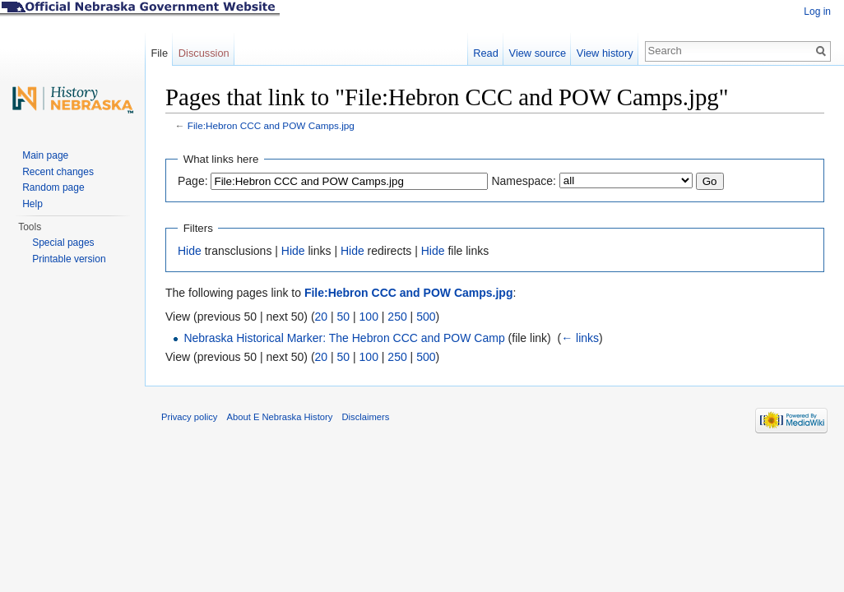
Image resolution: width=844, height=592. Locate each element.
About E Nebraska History (280, 417)
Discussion (204, 53)
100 (368, 316)
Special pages (63, 242)
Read (486, 53)
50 (343, 316)
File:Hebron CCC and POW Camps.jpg (271, 125)
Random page (53, 187)
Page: (193, 180)
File (159, 53)
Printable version (68, 259)
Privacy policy (189, 417)
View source (537, 53)
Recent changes (58, 172)
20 (321, 316)
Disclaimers (365, 417)
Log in (817, 11)
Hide (190, 250)
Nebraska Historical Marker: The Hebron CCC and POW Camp (343, 338)
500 (425, 316)
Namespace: (523, 180)
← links (580, 338)
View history (605, 53)
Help (32, 204)
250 (396, 316)
